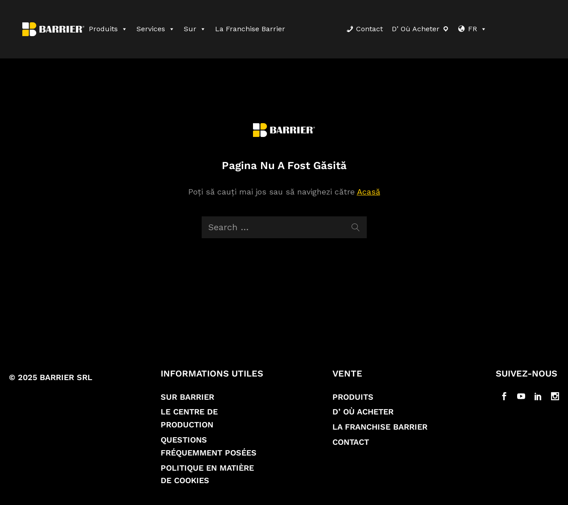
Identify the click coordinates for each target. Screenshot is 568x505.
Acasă (368, 191)
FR (477, 29)
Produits (108, 29)
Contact (369, 29)
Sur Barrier (187, 397)
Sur (195, 29)
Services (156, 29)
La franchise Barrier (250, 29)
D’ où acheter (415, 29)
